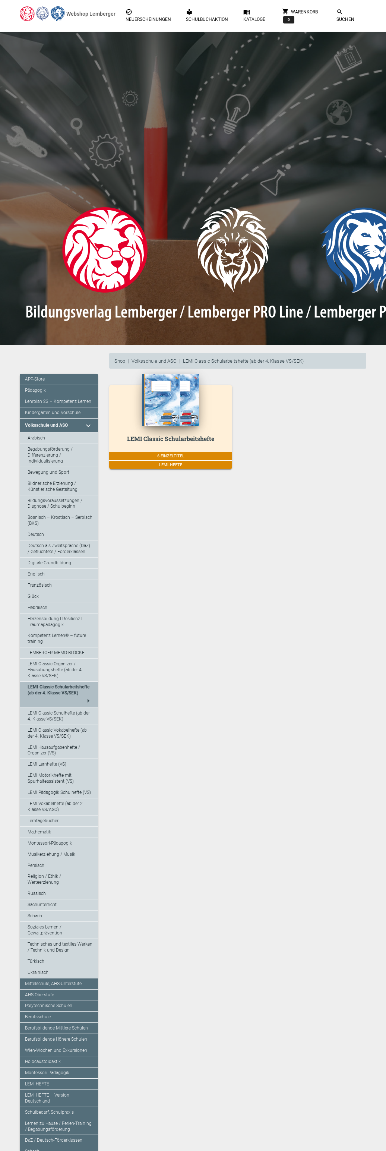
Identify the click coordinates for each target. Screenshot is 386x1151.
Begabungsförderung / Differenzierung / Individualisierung (50, 455)
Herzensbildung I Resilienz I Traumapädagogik (55, 621)
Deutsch (36, 534)
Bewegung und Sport (48, 472)
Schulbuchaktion (207, 15)
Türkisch (36, 961)
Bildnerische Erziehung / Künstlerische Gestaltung (52, 486)
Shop (119, 361)
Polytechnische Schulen (48, 1005)
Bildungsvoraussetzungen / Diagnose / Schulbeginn (55, 503)
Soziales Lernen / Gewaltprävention (45, 930)
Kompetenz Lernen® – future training (57, 638)
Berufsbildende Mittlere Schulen (56, 1028)
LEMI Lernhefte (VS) (47, 764)
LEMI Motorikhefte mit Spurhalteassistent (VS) (51, 778)
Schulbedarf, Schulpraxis (49, 1112)
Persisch (36, 865)
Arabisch (36, 438)
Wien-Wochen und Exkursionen (56, 1050)
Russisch (37, 893)
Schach (35, 915)
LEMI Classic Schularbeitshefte (170, 438)
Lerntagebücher (43, 820)
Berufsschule (38, 1016)
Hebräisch (37, 607)
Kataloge (254, 15)
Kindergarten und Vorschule (52, 412)
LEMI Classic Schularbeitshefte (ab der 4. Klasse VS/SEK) (243, 361)
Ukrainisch (38, 972)
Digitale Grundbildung (49, 562)
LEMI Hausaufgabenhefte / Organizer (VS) (54, 750)
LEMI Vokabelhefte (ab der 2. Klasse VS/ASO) (56, 806)
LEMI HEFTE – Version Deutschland (47, 1098)
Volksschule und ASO (154, 361)
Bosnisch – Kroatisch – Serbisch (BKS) (60, 520)
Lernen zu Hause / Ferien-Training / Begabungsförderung (58, 1126)
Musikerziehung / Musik (51, 854)
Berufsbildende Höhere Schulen (56, 1039)
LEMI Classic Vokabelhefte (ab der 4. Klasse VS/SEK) (57, 733)
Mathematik (39, 832)
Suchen (345, 15)
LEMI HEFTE (37, 1084)
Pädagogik (35, 390)
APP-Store (35, 379)
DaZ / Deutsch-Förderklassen (53, 1140)
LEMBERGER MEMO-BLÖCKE (56, 652)
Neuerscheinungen (148, 15)
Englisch (36, 574)
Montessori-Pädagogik (50, 843)
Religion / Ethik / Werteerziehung (44, 879)
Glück (33, 596)
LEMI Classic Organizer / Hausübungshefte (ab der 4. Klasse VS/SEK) (55, 669)
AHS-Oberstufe (39, 994)
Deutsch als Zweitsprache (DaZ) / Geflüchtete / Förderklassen (59, 548)
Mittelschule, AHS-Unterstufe (53, 983)
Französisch (40, 585)
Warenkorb (300, 15)
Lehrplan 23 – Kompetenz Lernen (58, 401)
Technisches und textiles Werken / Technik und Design (60, 947)
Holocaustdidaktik (43, 1061)
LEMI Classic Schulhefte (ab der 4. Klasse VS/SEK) (59, 716)
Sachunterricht (42, 904)
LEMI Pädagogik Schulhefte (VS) (59, 792)
